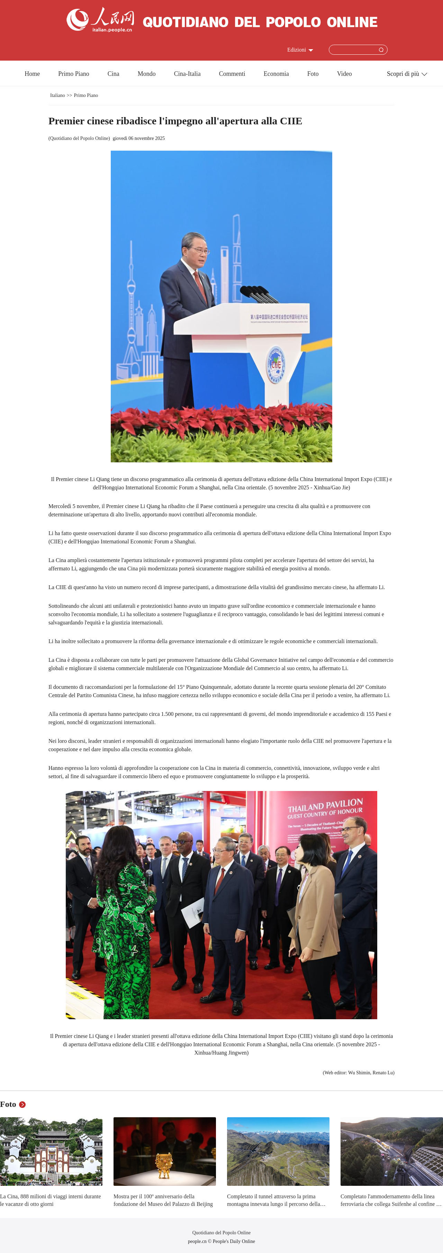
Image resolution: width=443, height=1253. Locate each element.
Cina (113, 73)
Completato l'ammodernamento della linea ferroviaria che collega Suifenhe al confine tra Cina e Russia (391, 1203)
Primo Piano (73, 73)
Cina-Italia (187, 73)
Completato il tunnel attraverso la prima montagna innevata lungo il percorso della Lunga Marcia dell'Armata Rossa (273, 1203)
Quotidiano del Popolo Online (79, 138)
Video (344, 73)
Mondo (147, 73)
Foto (313, 73)
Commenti (232, 73)
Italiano (57, 95)
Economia (276, 73)
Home (32, 73)
